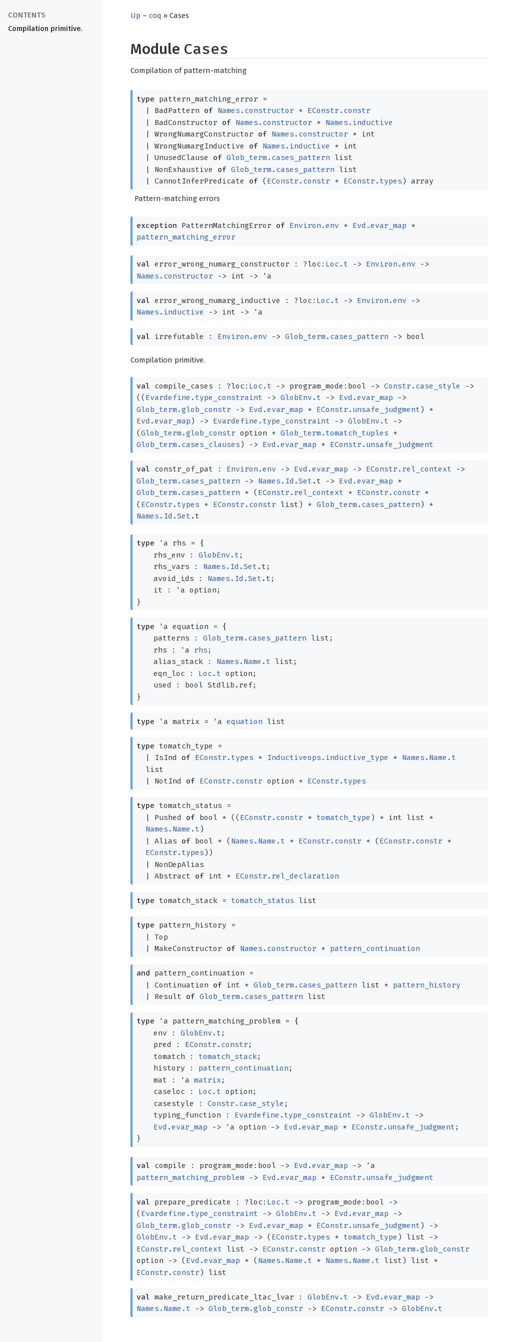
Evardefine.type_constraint (204, 397)
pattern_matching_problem (190, 1177)
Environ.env (314, 225)
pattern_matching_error (186, 237)
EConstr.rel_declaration (287, 876)
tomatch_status (262, 900)
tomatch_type (343, 817)
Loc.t (337, 264)
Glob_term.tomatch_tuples (334, 433)
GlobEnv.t (300, 397)
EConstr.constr (339, 110)
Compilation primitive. (45, 28)
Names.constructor (256, 110)
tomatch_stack (227, 1056)
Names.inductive (359, 122)
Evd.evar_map (379, 225)
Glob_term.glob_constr (183, 409)
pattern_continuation (375, 948)
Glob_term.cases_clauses (188, 444)
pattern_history (426, 985)
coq (155, 15)
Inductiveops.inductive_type (327, 757)
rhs (201, 650)
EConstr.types (373, 181)
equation (244, 721)
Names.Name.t (243, 661)
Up (135, 15)
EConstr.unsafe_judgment (368, 409)
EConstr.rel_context (409, 469)
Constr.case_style (422, 386)
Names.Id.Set (285, 481)
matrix (207, 1080)
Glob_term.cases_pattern (278, 157)
